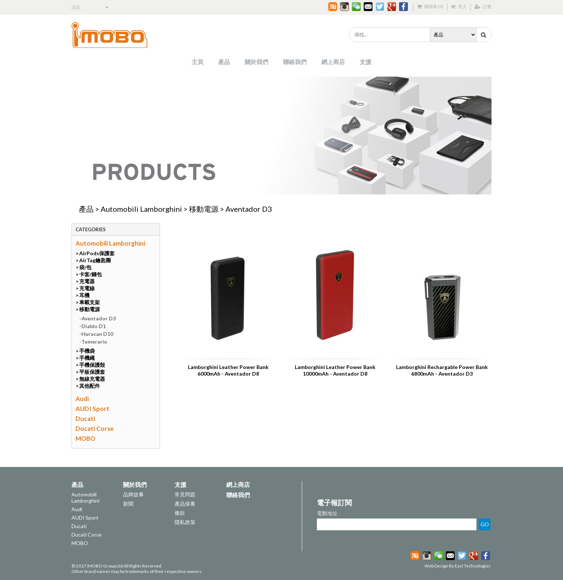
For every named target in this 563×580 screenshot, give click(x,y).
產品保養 (185, 503)
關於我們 (256, 61)
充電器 (87, 281)
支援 (365, 61)
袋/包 (85, 267)
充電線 (87, 288)
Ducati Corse (95, 428)
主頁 (197, 61)
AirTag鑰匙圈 (95, 260)
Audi (82, 399)
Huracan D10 (97, 334)
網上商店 (333, 61)
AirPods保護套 (97, 253)
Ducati (85, 418)
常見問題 (185, 494)
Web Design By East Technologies (457, 566)
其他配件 (89, 386)
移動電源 (203, 208)
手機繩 (87, 358)
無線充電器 (92, 379)
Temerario (94, 341)
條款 (180, 513)
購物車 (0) (430, 6)
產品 (224, 61)
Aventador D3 (248, 208)
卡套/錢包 (90, 274)
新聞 (128, 503)
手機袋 (87, 351)
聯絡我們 (295, 61)
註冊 (483, 6)
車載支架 (89, 302)
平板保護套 (92, 372)
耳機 (84, 295)
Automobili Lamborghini (141, 208)
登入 (459, 6)
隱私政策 (185, 522)
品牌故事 (133, 494)
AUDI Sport (92, 408)
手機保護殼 (92, 365)
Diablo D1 (93, 326)
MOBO (85, 438)
